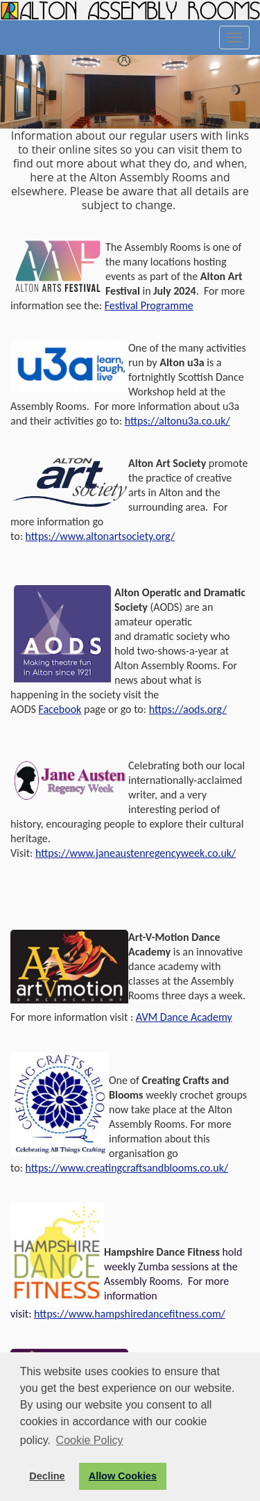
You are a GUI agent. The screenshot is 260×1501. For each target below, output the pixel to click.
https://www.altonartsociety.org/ (100, 536)
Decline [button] (46, 1476)
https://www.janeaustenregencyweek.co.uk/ (135, 853)
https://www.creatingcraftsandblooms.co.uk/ (127, 1167)
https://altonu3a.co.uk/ (177, 420)
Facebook (59, 709)
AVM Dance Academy (184, 1017)
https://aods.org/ (188, 709)
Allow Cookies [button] (123, 1476)
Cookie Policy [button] (89, 1440)
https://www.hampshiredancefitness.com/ (129, 1313)
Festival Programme (149, 305)
